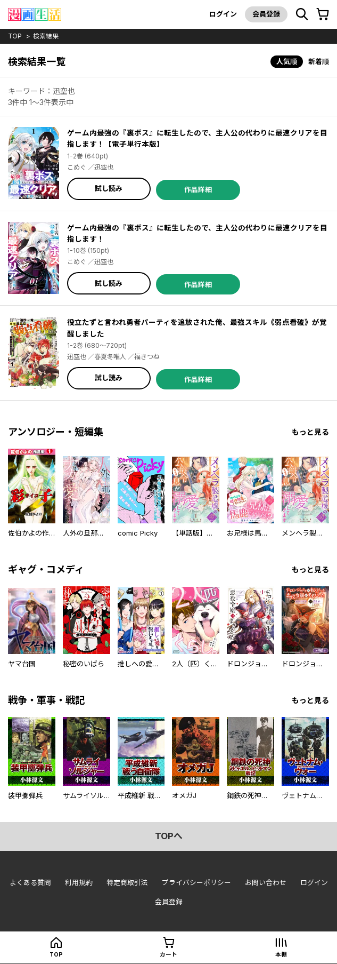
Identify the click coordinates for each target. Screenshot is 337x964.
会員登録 (266, 14)
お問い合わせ (265, 881)
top (15, 36)
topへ (169, 835)
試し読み (108, 188)
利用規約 (79, 881)
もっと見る (310, 430)
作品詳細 (198, 188)
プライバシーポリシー (196, 881)
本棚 (281, 955)
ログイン (222, 14)
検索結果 (46, 36)
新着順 (318, 61)
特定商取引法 (127, 881)
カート (168, 955)
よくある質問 (30, 881)
